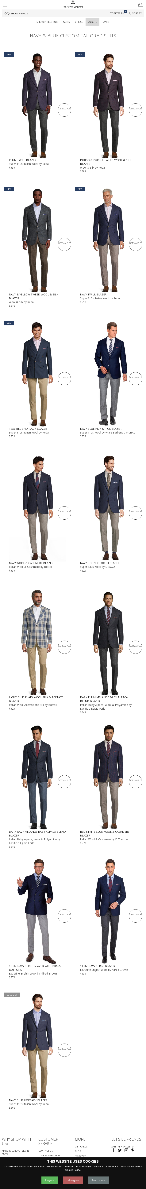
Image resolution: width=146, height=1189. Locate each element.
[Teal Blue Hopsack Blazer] (37, 374)
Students (80, 1156)
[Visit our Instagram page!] (126, 1150)
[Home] (73, 4)
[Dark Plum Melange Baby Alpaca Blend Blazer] (108, 642)
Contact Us (45, 1150)
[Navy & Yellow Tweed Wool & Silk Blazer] (37, 239)
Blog (78, 1151)
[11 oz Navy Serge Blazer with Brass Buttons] (37, 911)
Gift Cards (81, 1146)
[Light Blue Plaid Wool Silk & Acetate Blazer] (37, 642)
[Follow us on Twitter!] (120, 1150)
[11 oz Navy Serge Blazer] (108, 911)
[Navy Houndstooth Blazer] (108, 508)
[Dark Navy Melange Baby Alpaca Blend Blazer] (37, 777)
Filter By (118, 12)
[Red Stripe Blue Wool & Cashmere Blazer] (108, 777)
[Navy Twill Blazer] (108, 239)
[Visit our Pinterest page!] (133, 1150)
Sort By (135, 13)
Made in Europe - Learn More (15, 1152)
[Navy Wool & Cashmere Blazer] (37, 508)
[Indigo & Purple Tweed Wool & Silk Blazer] (108, 105)
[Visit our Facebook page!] (113, 1150)
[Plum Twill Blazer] (37, 105)
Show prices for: (47, 22)
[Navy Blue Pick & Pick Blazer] (108, 374)
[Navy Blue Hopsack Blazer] (37, 1045)
